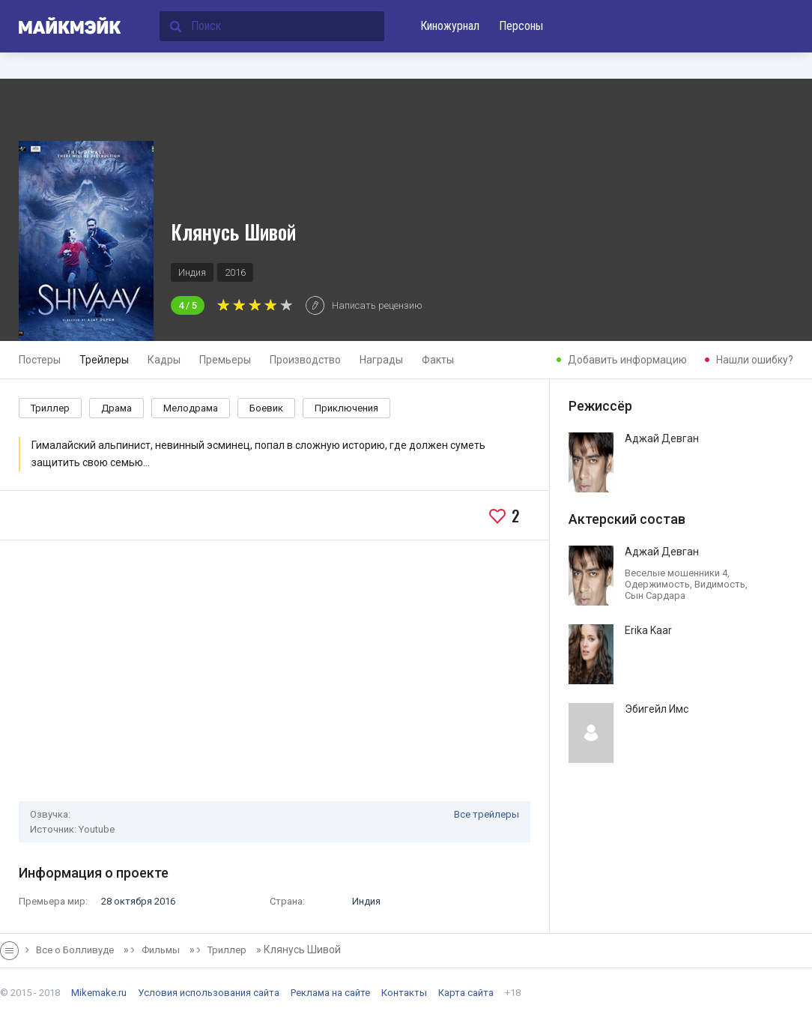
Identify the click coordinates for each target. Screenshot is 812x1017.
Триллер (50, 408)
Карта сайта (466, 992)
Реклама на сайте (330, 992)
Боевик (266, 408)
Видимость (719, 584)
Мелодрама (190, 408)
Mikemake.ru (99, 992)
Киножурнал (449, 26)
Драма (116, 408)
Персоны (521, 26)
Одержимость (657, 584)
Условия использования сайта (208, 992)
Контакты (404, 992)
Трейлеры (104, 360)
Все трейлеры (486, 814)
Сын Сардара (655, 595)
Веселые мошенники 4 (676, 573)
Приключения (346, 408)
